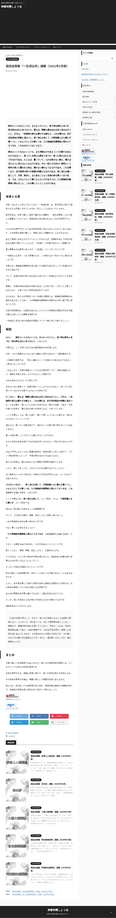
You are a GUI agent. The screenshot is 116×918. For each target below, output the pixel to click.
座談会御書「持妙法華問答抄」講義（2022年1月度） (32, 891)
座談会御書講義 (13, 733)
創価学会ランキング (13, 699)
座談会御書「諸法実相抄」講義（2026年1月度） (104, 217)
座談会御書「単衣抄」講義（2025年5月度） (49, 784)
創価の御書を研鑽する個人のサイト (58, 914)
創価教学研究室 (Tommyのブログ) (94, 74)
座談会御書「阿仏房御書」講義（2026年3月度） (104, 177)
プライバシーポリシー (42, 47)
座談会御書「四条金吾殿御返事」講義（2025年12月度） (105, 237)
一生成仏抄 (11, 736)
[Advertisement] (58, 27)
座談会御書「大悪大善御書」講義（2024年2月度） (52, 812)
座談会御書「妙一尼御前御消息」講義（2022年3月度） (33, 894)
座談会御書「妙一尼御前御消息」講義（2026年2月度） (105, 197)
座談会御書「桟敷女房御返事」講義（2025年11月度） (105, 257)
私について (57, 47)
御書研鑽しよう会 (11, 6)
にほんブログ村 (12, 708)
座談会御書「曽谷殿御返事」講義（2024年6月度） (52, 840)
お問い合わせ (7, 47)
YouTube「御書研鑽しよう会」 (93, 80)
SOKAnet (85, 69)
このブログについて (23, 47)
